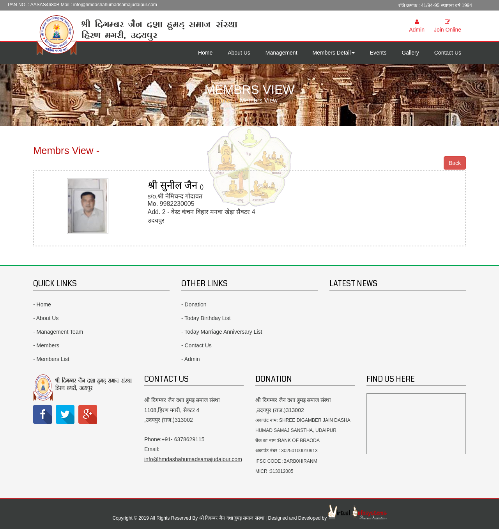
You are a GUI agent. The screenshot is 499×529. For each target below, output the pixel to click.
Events (378, 53)
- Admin (190, 359)
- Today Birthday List (206, 318)
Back (455, 163)
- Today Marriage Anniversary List (221, 332)
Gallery (410, 53)
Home (205, 53)
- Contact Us (196, 345)
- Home (42, 304)
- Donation (194, 304)
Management (281, 53)
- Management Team (58, 332)
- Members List (51, 359)
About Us (239, 53)
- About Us (45, 318)
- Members (46, 345)
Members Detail (334, 53)
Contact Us (447, 53)
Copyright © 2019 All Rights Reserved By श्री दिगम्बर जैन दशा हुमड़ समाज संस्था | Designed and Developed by (220, 518)
